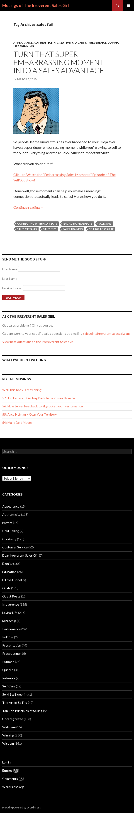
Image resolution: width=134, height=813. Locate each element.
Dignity (80, 42)
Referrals (8, 678)
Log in (6, 762)
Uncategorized (12, 719)
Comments (13, 779)
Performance (11, 629)
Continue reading (28, 207)
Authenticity (45, 42)
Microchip (9, 621)
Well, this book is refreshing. (22, 390)
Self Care (8, 686)
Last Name (9, 278)
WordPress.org (13, 787)
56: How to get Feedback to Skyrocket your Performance (42, 406)
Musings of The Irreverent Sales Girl (35, 5)
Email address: (12, 288)
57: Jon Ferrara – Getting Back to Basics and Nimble (38, 398)
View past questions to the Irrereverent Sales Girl (37, 342)
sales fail (105, 223)
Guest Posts (11, 596)
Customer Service (15, 547)
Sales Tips (49, 229)
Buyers (7, 523)
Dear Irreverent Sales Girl (20, 555)
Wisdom (8, 743)
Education (9, 572)
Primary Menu (128, 5)
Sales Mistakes (27, 229)
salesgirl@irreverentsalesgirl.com (106, 333)
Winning (27, 46)
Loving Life (9, 613)
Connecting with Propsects (37, 223)
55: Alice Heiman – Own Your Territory (29, 414)
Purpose (8, 662)
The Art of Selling (14, 702)
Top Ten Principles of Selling (22, 711)
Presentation (11, 645)
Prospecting (11, 653)
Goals (6, 588)
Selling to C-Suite (101, 229)
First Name (9, 269)
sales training (73, 229)
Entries (10, 770)
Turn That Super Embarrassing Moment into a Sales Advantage (58, 62)
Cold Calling (10, 531)
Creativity (65, 42)
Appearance (22, 42)
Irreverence (97, 42)
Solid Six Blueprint (15, 694)
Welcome (9, 727)
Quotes (7, 670)
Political (7, 637)
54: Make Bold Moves (17, 422)
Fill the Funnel (12, 580)
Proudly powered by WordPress (21, 807)
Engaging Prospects (77, 223)
